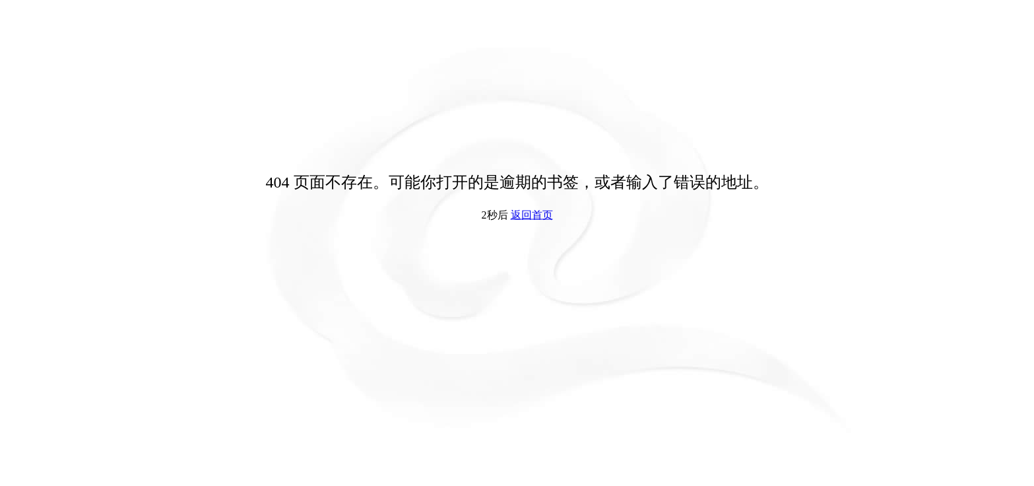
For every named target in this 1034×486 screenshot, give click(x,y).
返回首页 (532, 215)
